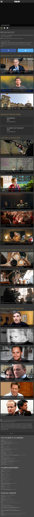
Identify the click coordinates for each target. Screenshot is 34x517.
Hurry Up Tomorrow (4, 459)
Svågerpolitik (3, 514)
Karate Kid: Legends (4, 464)
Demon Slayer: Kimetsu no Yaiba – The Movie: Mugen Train (10, 455)
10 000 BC (2, 486)
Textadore (2, 511)
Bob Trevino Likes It (4, 441)
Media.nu (2, 513)
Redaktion (2, 498)
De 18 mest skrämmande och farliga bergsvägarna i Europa (10, 507)
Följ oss (2, 501)
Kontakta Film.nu (3, 496)
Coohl (2, 504)
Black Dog (2, 440)
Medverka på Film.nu (4, 499)
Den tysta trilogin (3, 453)
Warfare (2, 447)
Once (1, 477)
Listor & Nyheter (10, 138)
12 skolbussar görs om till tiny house (6, 505)
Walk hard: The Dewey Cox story (5, 483)
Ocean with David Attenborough (6, 449)
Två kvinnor (3, 474)
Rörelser (2, 444)
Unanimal (2, 446)
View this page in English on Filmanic (7, 32)
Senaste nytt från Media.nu (16, 56)
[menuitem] (2, 433)
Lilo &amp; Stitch (3, 462)
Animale (2, 456)
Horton (2, 480)
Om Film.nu (2, 495)
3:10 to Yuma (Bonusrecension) (5, 489)
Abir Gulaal (2, 450)
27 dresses (2, 471)
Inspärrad (27, 35)
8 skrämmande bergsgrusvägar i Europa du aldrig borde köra (10, 510)
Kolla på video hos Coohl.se (17, 250)
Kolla (1, 508)
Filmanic (2, 502)
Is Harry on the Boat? (5, 36)
